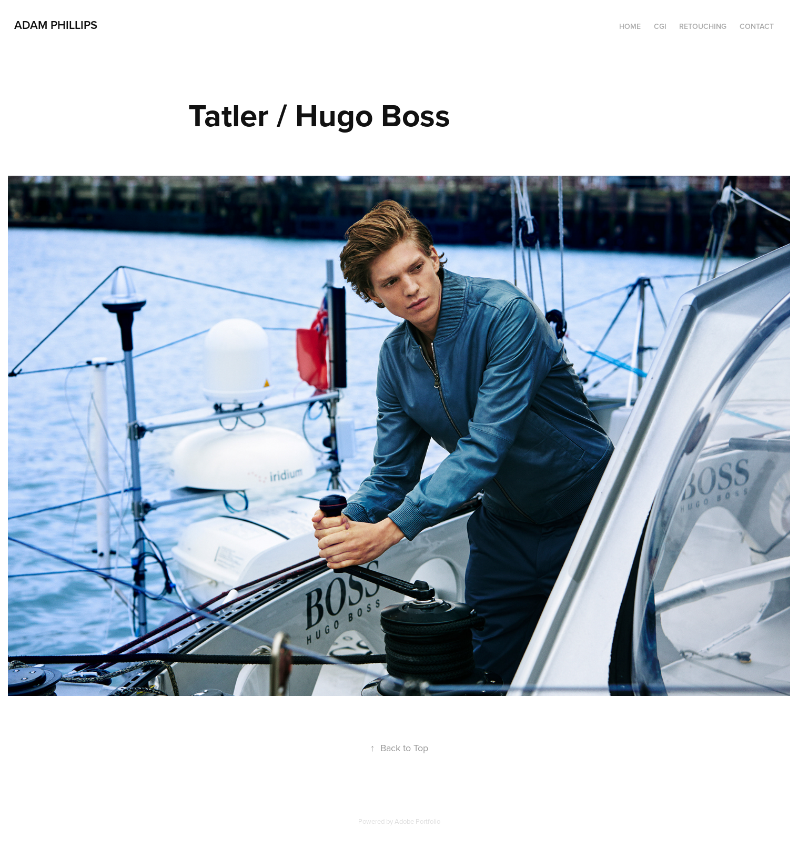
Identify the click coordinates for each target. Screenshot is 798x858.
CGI (660, 26)
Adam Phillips (55, 24)
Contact (757, 26)
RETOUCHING (702, 26)
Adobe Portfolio (417, 821)
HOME (630, 26)
